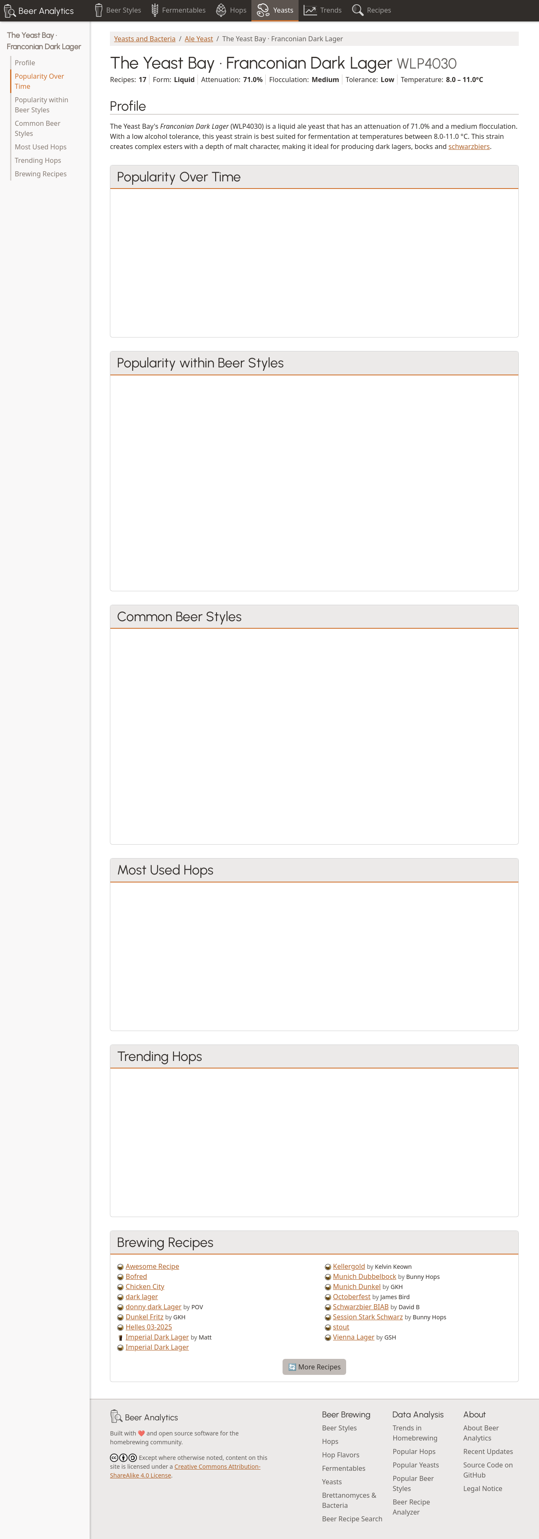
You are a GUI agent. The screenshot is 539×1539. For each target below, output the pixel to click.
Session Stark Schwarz (368, 1316)
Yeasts (332, 1481)
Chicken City (145, 1286)
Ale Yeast (199, 38)
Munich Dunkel (357, 1286)
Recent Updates (488, 1451)
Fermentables (344, 1468)
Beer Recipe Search (352, 1518)
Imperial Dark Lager (157, 1337)
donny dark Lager (154, 1306)
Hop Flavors (341, 1454)
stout (341, 1327)
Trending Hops (38, 160)
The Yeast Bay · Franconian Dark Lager (44, 41)
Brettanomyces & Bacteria (349, 1500)
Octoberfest (352, 1296)
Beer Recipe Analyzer (411, 1507)
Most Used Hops (41, 147)
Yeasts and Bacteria (145, 38)
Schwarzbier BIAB (361, 1306)
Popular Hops (413, 1451)
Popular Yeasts (415, 1465)
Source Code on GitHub (488, 1470)
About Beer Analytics (481, 1433)
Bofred (136, 1276)
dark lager (142, 1296)
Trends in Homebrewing (415, 1433)
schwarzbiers (469, 146)
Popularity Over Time (39, 81)
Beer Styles (339, 1428)
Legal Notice (482, 1488)
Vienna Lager (354, 1337)
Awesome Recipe (152, 1266)
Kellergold (349, 1266)
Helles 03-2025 (149, 1327)
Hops (330, 1441)
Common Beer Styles (38, 128)
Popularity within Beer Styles (41, 104)
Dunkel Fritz (145, 1316)
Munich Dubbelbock (364, 1276)
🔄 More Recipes (314, 1367)
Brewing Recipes (41, 173)
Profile (25, 62)
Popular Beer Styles (413, 1483)
